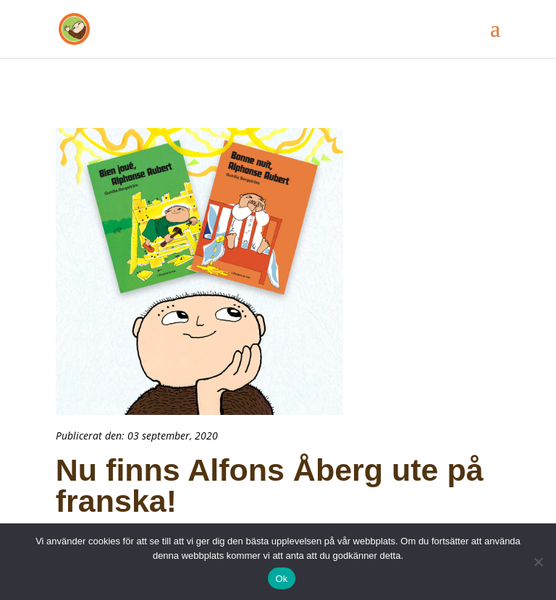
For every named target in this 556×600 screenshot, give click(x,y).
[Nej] (538, 561)
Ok (281, 578)
